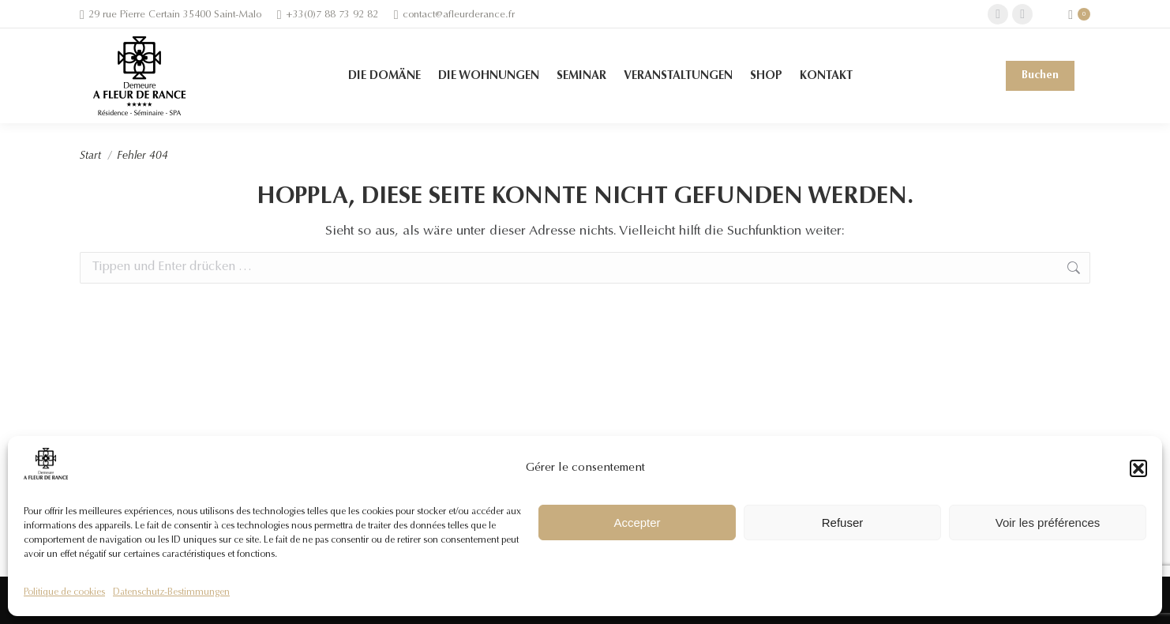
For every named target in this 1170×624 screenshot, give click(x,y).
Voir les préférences (1048, 522)
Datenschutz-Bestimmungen (171, 592)
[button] (1138, 468)
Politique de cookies (64, 592)
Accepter (636, 522)
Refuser (843, 522)
